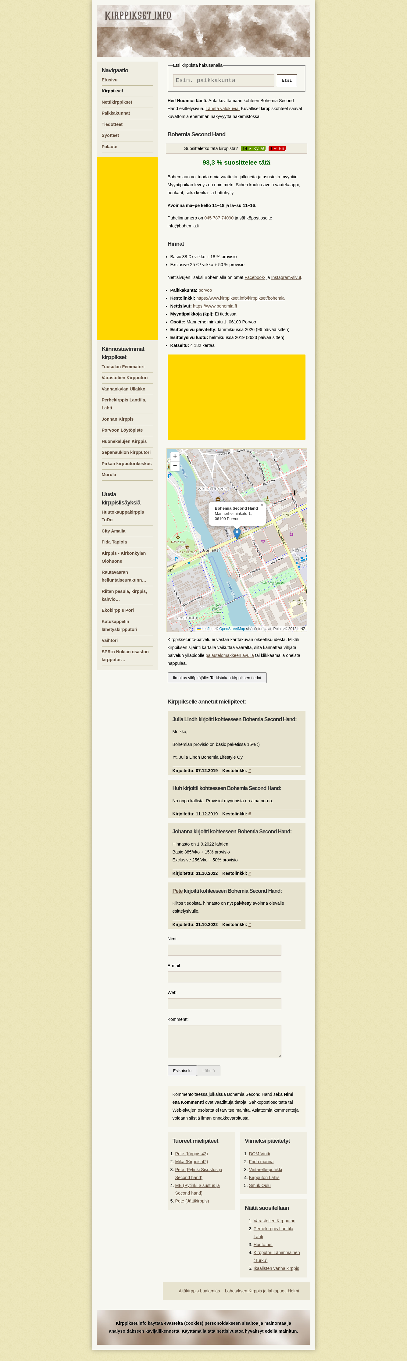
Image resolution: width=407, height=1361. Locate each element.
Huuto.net (263, 1255)
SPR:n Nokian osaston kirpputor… (125, 655)
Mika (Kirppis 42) (191, 1172)
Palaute (109, 146)
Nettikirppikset (117, 102)
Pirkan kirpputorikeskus (127, 463)
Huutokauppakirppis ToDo (123, 516)
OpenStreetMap (232, 630)
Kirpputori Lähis (264, 1188)
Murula (109, 474)
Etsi (287, 81)
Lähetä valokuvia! (222, 110)
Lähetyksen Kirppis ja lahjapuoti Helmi (262, 1302)
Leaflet (204, 630)
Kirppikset (112, 90)
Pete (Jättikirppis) (192, 1212)
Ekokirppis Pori (118, 610)
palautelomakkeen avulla (229, 656)
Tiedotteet (112, 124)
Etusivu (110, 79)
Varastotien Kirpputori (274, 1232)
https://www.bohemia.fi (215, 307)
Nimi (172, 940)
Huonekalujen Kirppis (124, 441)
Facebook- (255, 278)
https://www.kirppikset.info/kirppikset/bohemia (240, 299)
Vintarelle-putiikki (265, 1180)
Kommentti (178, 1024)
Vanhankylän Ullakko (123, 389)
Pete (178, 892)
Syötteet (110, 135)
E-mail (174, 968)
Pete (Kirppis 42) (191, 1165)
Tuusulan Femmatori (123, 366)
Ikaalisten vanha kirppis (276, 1279)
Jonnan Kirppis (118, 419)
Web (172, 996)
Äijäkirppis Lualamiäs (199, 1302)
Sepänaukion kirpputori (126, 452)
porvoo (205, 291)
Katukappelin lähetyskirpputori (119, 625)
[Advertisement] (237, 398)
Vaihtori (110, 640)
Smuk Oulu (260, 1196)
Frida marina (261, 1172)
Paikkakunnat (116, 113)
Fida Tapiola (114, 542)
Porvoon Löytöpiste (122, 430)
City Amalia (114, 531)
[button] (237, 535)
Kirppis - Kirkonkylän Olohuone (124, 557)
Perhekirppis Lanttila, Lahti (124, 403)
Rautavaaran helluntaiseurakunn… (124, 576)
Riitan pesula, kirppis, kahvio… (124, 595)
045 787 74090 (219, 219)
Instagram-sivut (286, 278)
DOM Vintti (259, 1165)
